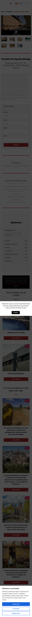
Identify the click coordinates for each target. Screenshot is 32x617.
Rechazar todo (16, 613)
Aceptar (15, 312)
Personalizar (16, 608)
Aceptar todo (16, 604)
